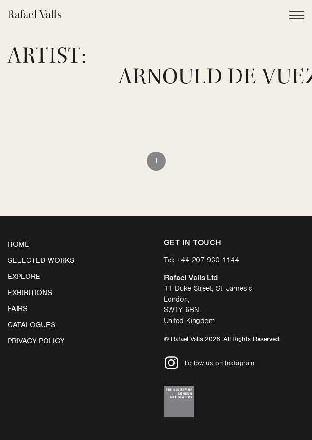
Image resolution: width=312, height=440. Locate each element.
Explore (24, 276)
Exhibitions (30, 292)
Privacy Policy (36, 341)
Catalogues (31, 325)
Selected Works (41, 260)
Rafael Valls (35, 14)
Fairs (17, 309)
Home (18, 244)
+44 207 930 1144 (208, 260)
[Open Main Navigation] (296, 15)
